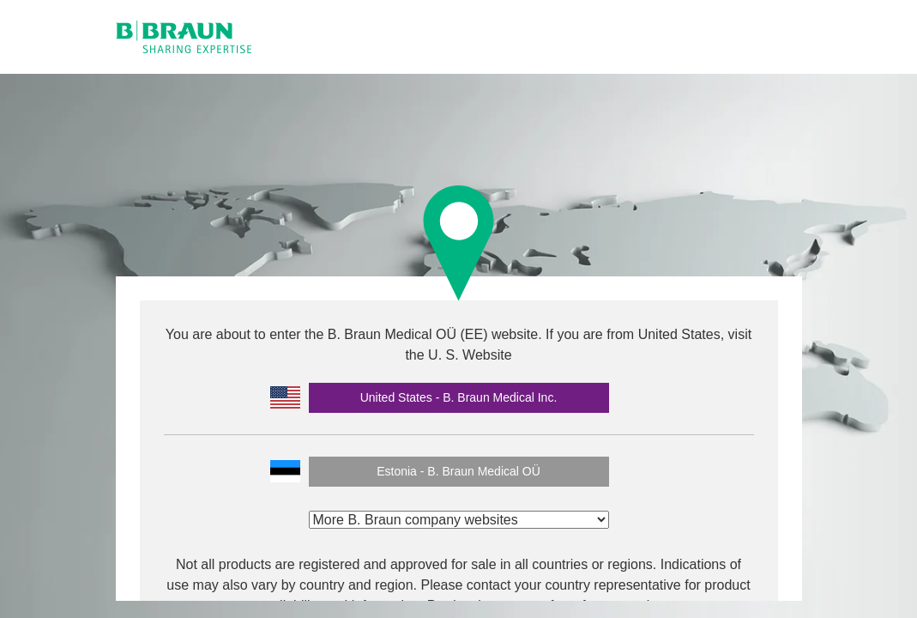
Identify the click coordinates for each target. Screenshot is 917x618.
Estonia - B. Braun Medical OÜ (458, 471)
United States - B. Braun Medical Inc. (459, 397)
